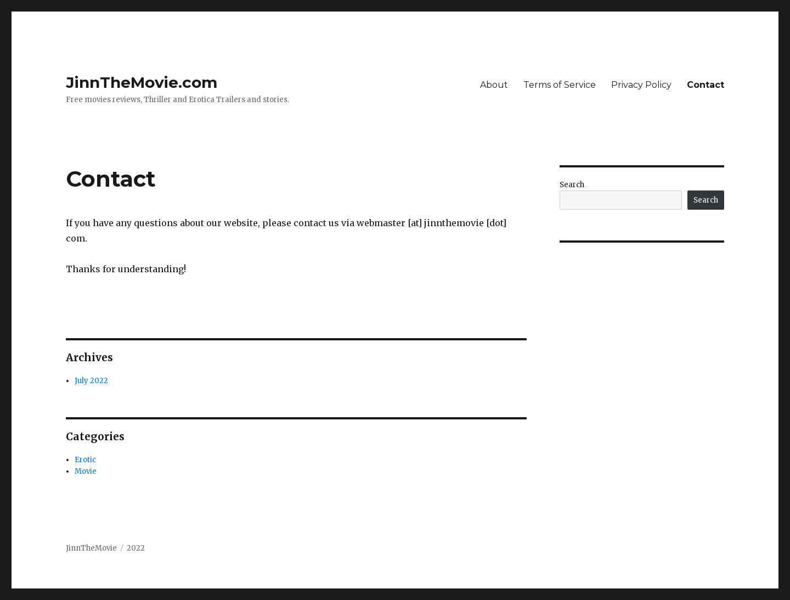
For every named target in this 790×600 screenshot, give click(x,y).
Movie (86, 471)
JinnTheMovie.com (141, 82)
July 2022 (91, 380)
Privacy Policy (641, 85)
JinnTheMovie (91, 548)
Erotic (85, 459)
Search (572, 184)
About (494, 85)
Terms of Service (559, 85)
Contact (705, 85)
